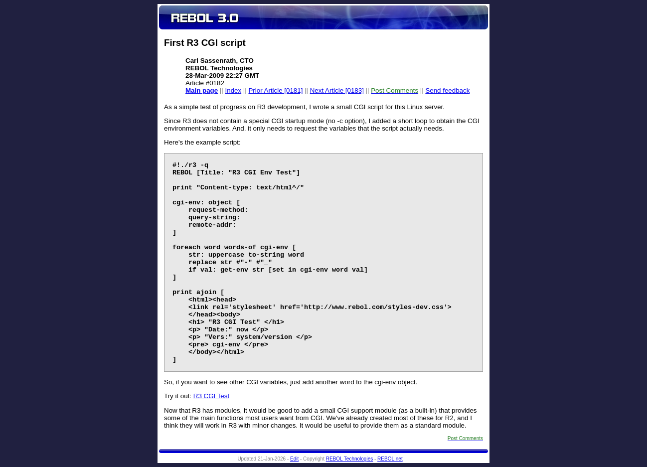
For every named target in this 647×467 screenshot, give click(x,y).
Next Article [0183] (337, 90)
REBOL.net (390, 459)
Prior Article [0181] (275, 90)
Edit (294, 459)
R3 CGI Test (211, 396)
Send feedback (447, 90)
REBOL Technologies (349, 459)
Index (233, 90)
